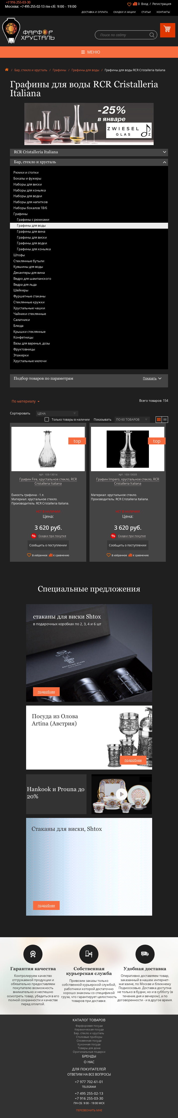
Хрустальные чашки (29, 308)
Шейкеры (20, 290)
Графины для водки (32, 243)
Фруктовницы (24, 349)
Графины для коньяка (34, 249)
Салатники (21, 319)
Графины (59, 70)
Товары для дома (89, 1048)
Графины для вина (31, 231)
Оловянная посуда (89, 1040)
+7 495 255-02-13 (32, 6)
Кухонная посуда (89, 1044)
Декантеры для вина (29, 272)
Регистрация (161, 4)
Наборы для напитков (30, 202)
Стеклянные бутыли (28, 261)
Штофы (19, 255)
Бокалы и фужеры (27, 178)
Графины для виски (32, 237)
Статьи (146, 12)
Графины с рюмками (33, 219)
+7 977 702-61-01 (89, 1082)
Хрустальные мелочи (29, 361)
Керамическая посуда (89, 1029)
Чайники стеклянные (29, 314)
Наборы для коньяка (29, 190)
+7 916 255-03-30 (18, 2)
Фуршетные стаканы (29, 296)
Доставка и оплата (95, 12)
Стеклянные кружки (28, 302)
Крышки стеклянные (29, 331)
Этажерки (21, 355)
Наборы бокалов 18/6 (30, 208)
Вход (144, 4)
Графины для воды (85, 70)
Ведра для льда (25, 284)
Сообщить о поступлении (48, 545)
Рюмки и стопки (26, 172)
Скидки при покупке (52, 536)
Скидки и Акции (124, 12)
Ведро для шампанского (32, 278)
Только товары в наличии (67, 419)
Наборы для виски (27, 184)
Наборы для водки (27, 196)
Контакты (163, 12)
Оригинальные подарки (89, 1052)
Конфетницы (23, 337)
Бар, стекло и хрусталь (30, 70)
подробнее (46, 691)
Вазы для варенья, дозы (31, 343)
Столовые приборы (89, 1037)
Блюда (18, 325)
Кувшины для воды (28, 267)
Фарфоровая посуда (89, 1025)
